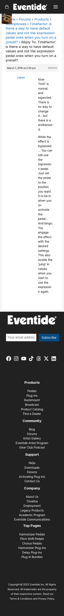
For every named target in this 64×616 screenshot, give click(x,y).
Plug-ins (32, 395)
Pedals (32, 391)
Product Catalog (32, 409)
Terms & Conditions (20, 598)
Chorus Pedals (32, 543)
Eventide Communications (32, 519)
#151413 (52, 68)
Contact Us (32, 481)
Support (32, 454)
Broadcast (32, 404)
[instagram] (17, 358)
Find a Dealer (32, 414)
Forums (25, 19)
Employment (32, 506)
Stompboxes (16, 24)
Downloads (32, 467)
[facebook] (9, 358)
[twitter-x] (47, 358)
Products (41, 19)
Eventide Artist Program (32, 443)
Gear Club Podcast (32, 447)
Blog (32, 429)
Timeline (32, 501)
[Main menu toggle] (56, 7)
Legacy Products (32, 510)
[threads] (39, 358)
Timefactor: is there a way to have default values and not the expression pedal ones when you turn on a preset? (31, 33)
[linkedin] (54, 358)
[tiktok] (32, 358)
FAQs (32, 463)
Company (32, 488)
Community (32, 421)
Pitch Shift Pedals (32, 539)
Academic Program (32, 515)
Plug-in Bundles (32, 557)
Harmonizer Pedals (32, 534)
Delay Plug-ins (32, 552)
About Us (32, 496)
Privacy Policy (46, 598)
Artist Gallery (32, 438)
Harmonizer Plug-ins (32, 548)
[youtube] (24, 358)
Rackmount (32, 400)
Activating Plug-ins (32, 476)
